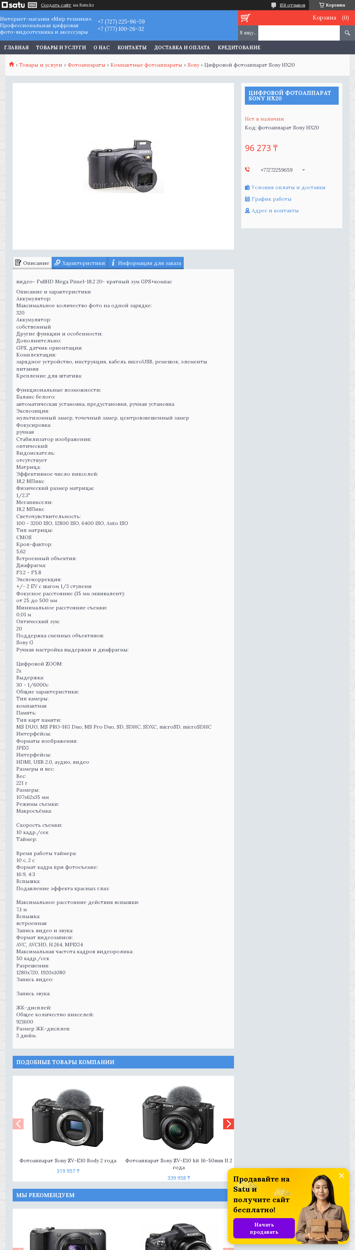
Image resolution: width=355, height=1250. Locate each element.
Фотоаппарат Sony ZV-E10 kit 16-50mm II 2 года (178, 1164)
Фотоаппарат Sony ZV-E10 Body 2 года (68, 1160)
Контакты (132, 48)
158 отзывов (292, 5)
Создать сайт (56, 5)
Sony (193, 65)
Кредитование (239, 48)
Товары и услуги (61, 48)
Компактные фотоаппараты (146, 65)
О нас (101, 48)
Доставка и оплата (182, 48)
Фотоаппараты (86, 65)
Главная (16, 48)
